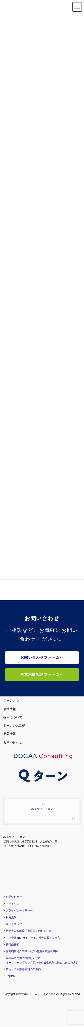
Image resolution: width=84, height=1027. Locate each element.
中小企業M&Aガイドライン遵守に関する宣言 (33, 937)
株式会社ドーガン (42, 809)
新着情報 (9, 734)
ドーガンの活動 (14, 725)
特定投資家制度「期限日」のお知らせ (29, 930)
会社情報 (9, 709)
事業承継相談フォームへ (42, 674)
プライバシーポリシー (19, 910)
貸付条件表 (12, 944)
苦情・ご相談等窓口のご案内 (23, 969)
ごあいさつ (11, 700)
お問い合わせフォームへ (42, 657)
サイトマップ (14, 924)
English (10, 976)
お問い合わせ (12, 742)
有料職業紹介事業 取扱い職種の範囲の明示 (32, 951)
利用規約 (11, 917)
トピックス (12, 903)
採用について (12, 717)
